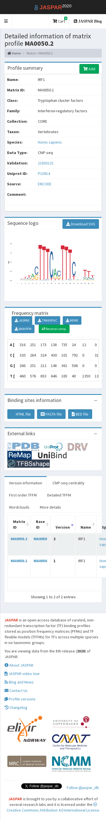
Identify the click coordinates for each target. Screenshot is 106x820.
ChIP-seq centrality (69, 482)
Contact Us (16, 690)
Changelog (16, 707)
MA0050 (40, 538)
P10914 (44, 173)
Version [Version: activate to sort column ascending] (63, 527)
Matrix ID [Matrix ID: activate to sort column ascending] (19, 524)
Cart (60, 20)
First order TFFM (23, 495)
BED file (80, 414)
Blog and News (19, 682)
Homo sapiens (50, 142)
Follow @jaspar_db (83, 787)
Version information (25, 482)
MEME (72, 320)
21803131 (46, 163)
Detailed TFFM (59, 495)
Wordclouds (19, 507)
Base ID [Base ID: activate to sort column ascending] (40, 524)
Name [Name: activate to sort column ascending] (86, 527)
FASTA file (51, 414)
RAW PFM (23, 329)
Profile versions (20, 699)
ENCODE (44, 183)
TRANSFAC (47, 320)
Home (14, 53)
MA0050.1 (19, 560)
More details (50, 507)
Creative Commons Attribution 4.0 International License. (53, 808)
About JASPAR (19, 665)
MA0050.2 (19, 538)
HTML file (21, 414)
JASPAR (22, 320)
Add (89, 68)
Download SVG (80, 224)
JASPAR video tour (22, 673)
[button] (6, 21)
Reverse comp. (54, 329)
